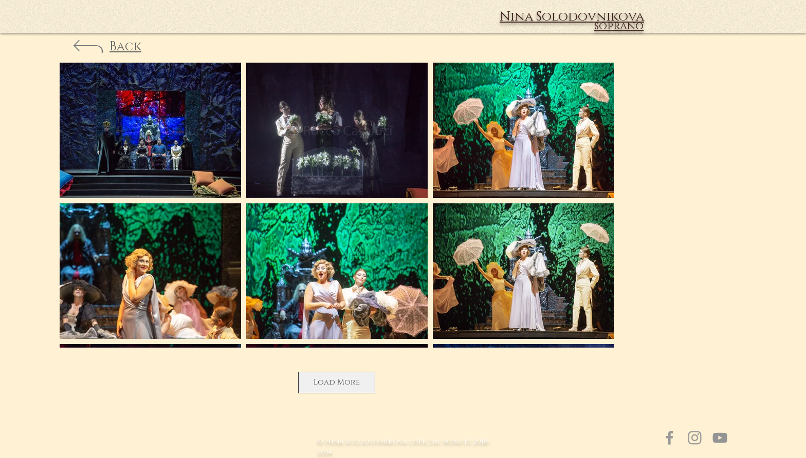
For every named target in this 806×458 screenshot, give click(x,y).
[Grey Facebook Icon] (670, 438)
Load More (337, 382)
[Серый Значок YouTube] (720, 438)
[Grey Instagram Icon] (695, 438)
